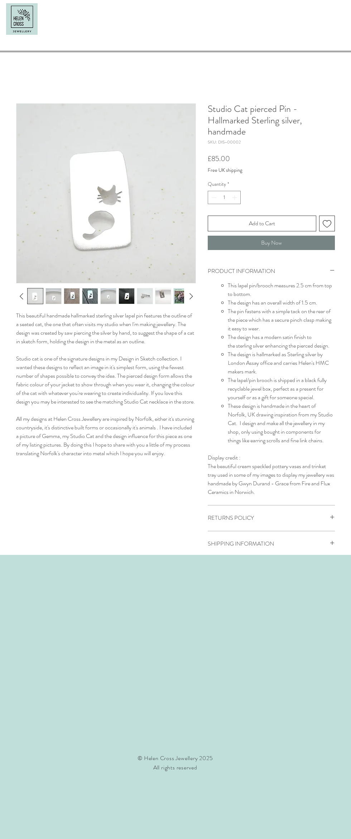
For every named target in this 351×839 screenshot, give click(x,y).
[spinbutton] (224, 197)
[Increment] (235, 197)
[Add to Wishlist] (327, 223)
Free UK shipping (225, 170)
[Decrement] (213, 197)
